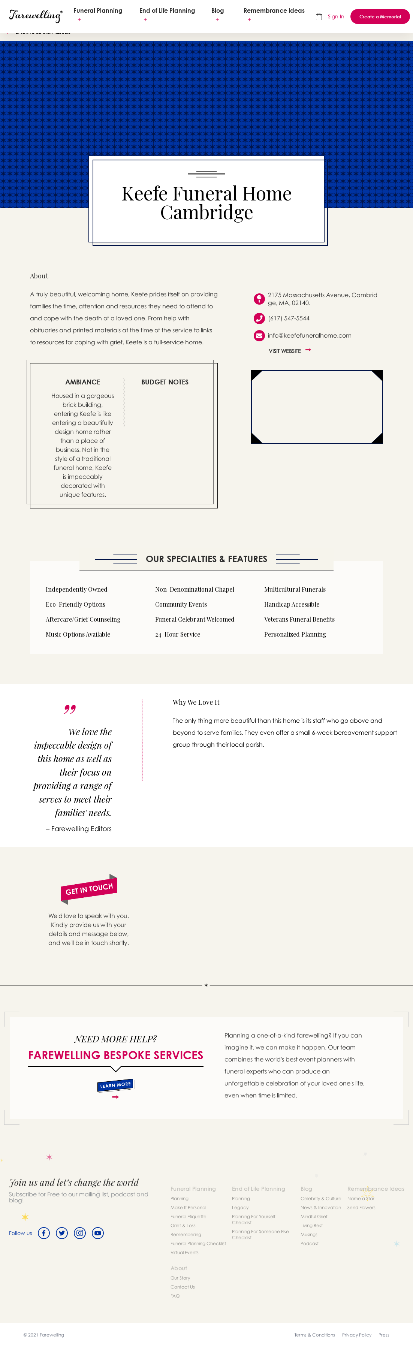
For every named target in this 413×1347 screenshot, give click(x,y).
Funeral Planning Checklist (198, 1243)
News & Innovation (321, 1207)
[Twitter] (62, 1233)
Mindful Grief (314, 1216)
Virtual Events (185, 1252)
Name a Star (360, 1198)
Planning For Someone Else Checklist (260, 1234)
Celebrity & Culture (321, 1198)
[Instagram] (80, 1233)
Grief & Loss (183, 1225)
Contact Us (183, 1287)
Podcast (310, 1243)
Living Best (312, 1225)
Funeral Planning (98, 10)
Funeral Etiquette (188, 1216)
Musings (309, 1234)
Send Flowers (361, 1207)
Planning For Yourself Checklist (253, 1219)
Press (384, 1335)
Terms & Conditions (315, 1335)
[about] (115, 1089)
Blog (217, 10)
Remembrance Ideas (274, 10)
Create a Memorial (380, 16)
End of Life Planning (167, 10)
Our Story (180, 1278)
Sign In (336, 16)
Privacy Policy (356, 1335)
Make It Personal (188, 1207)
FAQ (175, 1296)
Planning (180, 1198)
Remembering (186, 1234)
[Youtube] (98, 1233)
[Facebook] (44, 1233)
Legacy (240, 1207)
